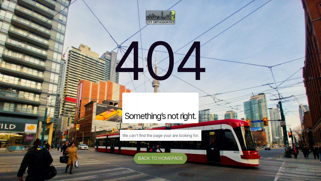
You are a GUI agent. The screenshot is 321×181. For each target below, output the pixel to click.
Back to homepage (160, 159)
